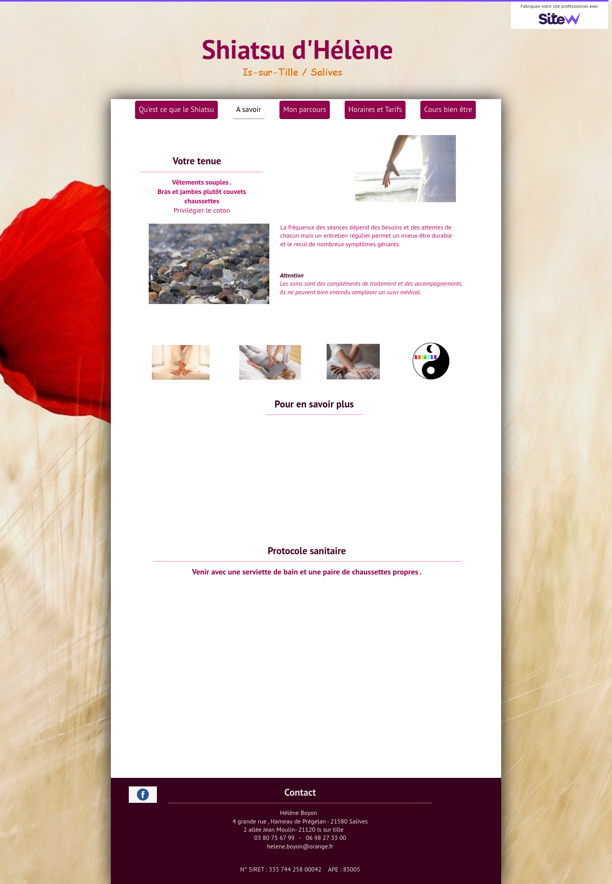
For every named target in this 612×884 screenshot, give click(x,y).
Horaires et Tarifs (375, 109)
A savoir (248, 109)
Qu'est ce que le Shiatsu (176, 109)
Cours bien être (448, 109)
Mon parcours (304, 109)
